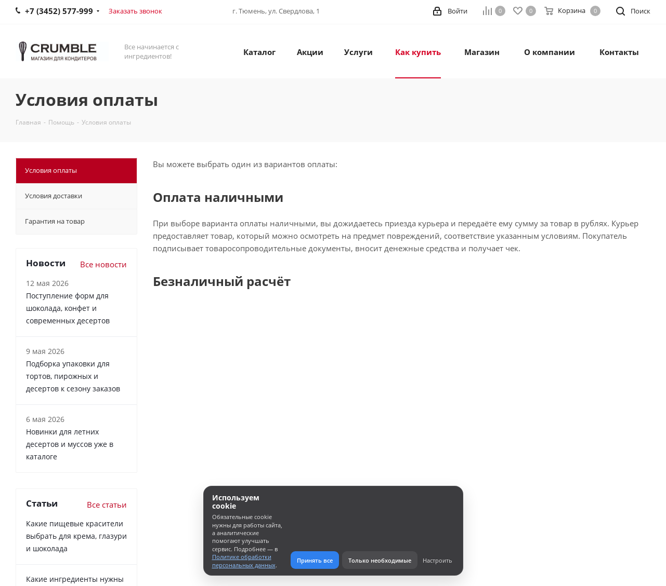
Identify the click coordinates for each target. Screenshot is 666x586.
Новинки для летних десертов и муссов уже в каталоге (69, 444)
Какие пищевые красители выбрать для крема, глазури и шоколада (76, 536)
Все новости (103, 264)
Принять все (315, 560)
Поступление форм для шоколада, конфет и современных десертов (68, 308)
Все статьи (107, 504)
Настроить (437, 560)
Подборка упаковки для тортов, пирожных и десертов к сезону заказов (73, 376)
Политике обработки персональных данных (244, 560)
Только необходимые (379, 560)
